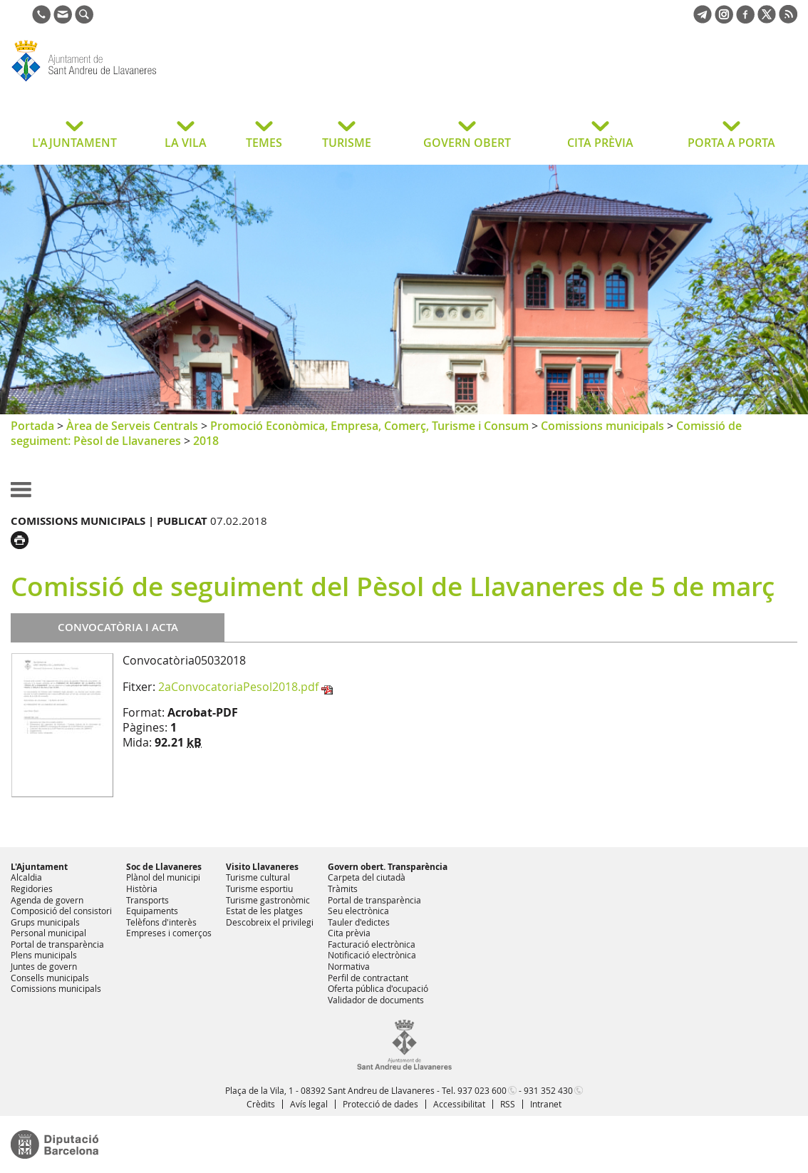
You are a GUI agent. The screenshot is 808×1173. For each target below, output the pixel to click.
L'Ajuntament (39, 867)
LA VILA (186, 142)
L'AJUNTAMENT (74, 142)
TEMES (264, 142)
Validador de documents (376, 999)
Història (141, 888)
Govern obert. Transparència (387, 867)
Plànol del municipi (163, 877)
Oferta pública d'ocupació (378, 988)
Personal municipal (48, 932)
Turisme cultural (258, 877)
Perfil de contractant (368, 977)
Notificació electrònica (372, 955)
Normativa (349, 966)
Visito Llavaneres (262, 867)
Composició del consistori (61, 910)
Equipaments (152, 910)
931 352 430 (548, 1090)
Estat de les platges (264, 910)
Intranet (545, 1104)
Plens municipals (44, 955)
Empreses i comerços (169, 932)
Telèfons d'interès (161, 922)
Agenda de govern (47, 900)
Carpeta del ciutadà (366, 877)
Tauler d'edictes (359, 922)
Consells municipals (50, 977)
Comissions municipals (602, 426)
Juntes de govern (44, 966)
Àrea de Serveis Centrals (132, 426)
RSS (507, 1104)
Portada (32, 426)
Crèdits (261, 1104)
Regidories (32, 888)
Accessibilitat (459, 1104)
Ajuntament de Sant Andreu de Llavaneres (124, 81)
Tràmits (343, 888)
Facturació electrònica (371, 944)
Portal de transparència (57, 944)
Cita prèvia (349, 932)
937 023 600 (482, 1090)
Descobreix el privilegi (270, 922)
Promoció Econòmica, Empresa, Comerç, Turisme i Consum (369, 426)
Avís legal (309, 1104)
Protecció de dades (380, 1104)
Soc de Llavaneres (164, 867)
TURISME (346, 142)
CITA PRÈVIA (600, 142)
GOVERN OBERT (467, 142)
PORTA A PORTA (731, 142)
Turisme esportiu (259, 888)
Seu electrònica (358, 910)
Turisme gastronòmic (268, 900)
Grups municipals (45, 922)
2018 (206, 441)
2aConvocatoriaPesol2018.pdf (238, 687)
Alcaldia (26, 877)
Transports (147, 900)
